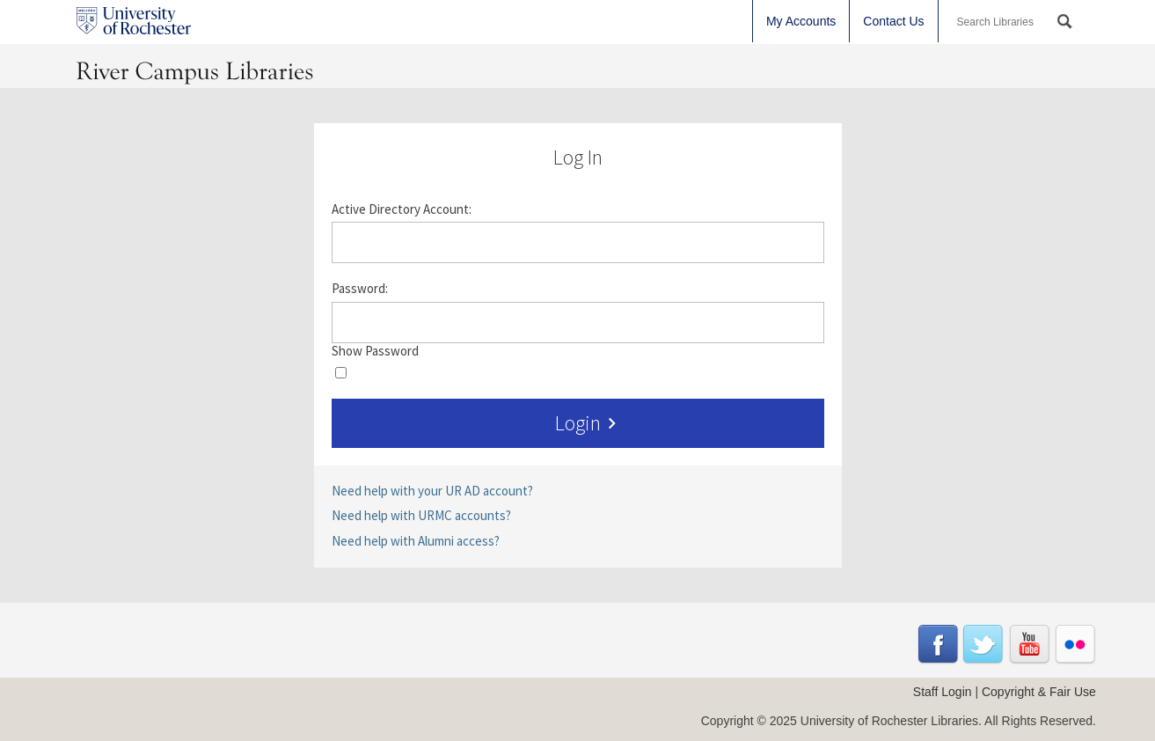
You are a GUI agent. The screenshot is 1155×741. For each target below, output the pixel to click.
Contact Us (893, 21)
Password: (360, 289)
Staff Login (942, 692)
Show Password (375, 351)
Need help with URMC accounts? (421, 515)
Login (589, 423)
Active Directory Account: (402, 209)
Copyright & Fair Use (1039, 692)
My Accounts (801, 21)
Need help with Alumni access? (416, 540)
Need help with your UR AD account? (432, 490)
